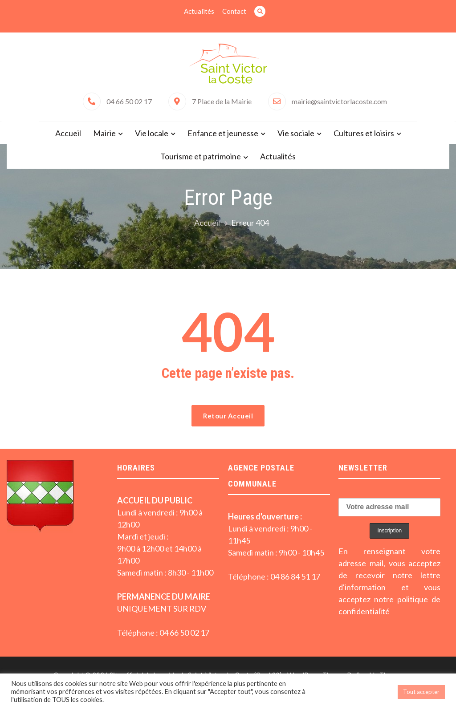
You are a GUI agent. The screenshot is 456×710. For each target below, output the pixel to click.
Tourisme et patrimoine (200, 156)
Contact (234, 11)
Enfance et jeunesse (222, 133)
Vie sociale (295, 133)
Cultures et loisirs (364, 133)
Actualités (199, 11)
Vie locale (151, 133)
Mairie (104, 133)
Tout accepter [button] (421, 691)
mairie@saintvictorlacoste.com (339, 101)
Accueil (68, 133)
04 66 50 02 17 (129, 101)
